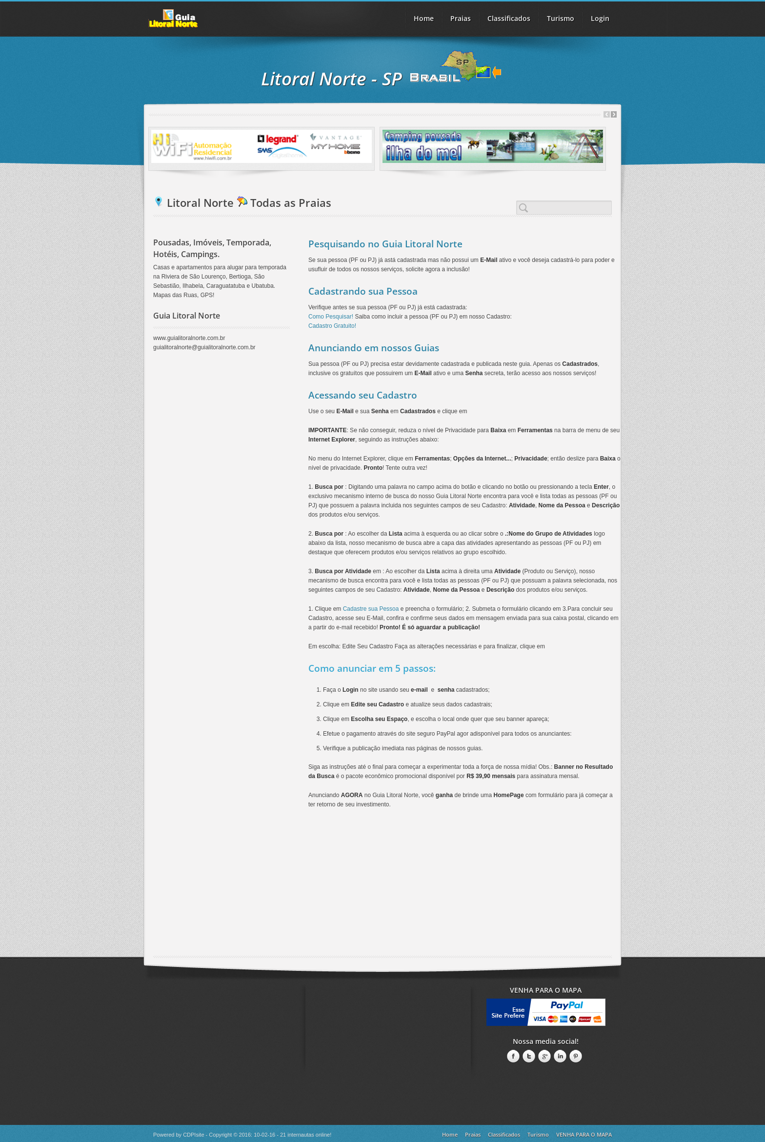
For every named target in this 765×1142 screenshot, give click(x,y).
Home (424, 18)
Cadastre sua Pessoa (371, 608)
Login (600, 18)
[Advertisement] (382, 887)
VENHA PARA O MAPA (584, 1134)
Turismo (538, 1134)
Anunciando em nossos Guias (373, 347)
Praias (460, 18)
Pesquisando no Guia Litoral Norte (385, 244)
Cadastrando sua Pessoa (363, 291)
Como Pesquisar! (330, 316)
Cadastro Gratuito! (332, 325)
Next (614, 114)
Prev (607, 114)
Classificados (504, 1134)
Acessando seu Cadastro (362, 395)
